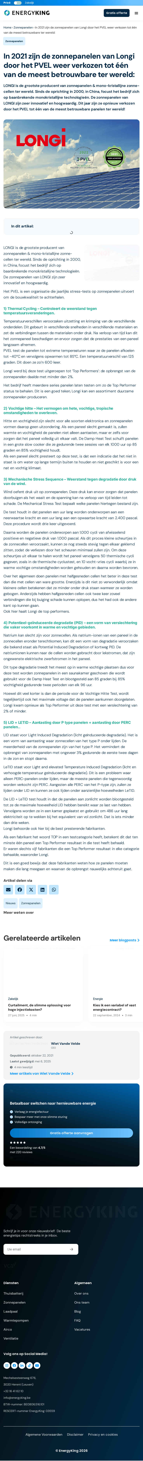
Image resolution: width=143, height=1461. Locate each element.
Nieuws (10, 903)
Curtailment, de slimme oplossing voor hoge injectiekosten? (35, 1007)
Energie (84, 999)
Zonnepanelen (23, 27)
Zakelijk (13, 999)
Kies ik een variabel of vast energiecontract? (100, 1007)
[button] (8, 889)
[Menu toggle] (136, 13)
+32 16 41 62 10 (13, 1391)
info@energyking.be (17, 1398)
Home (7, 27)
